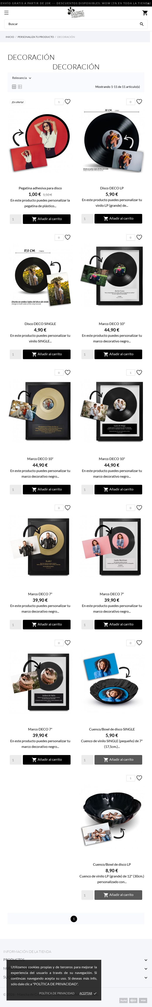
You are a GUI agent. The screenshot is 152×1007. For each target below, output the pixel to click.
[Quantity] (16, 219)
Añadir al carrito (47, 219)
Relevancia (19, 78)
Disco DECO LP (112, 188)
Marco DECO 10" (112, 324)
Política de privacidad (56, 993)
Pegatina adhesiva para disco (40, 188)
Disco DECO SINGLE (40, 324)
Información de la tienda (27, 951)
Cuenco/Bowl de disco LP (112, 864)
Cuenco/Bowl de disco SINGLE (112, 729)
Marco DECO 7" (40, 594)
